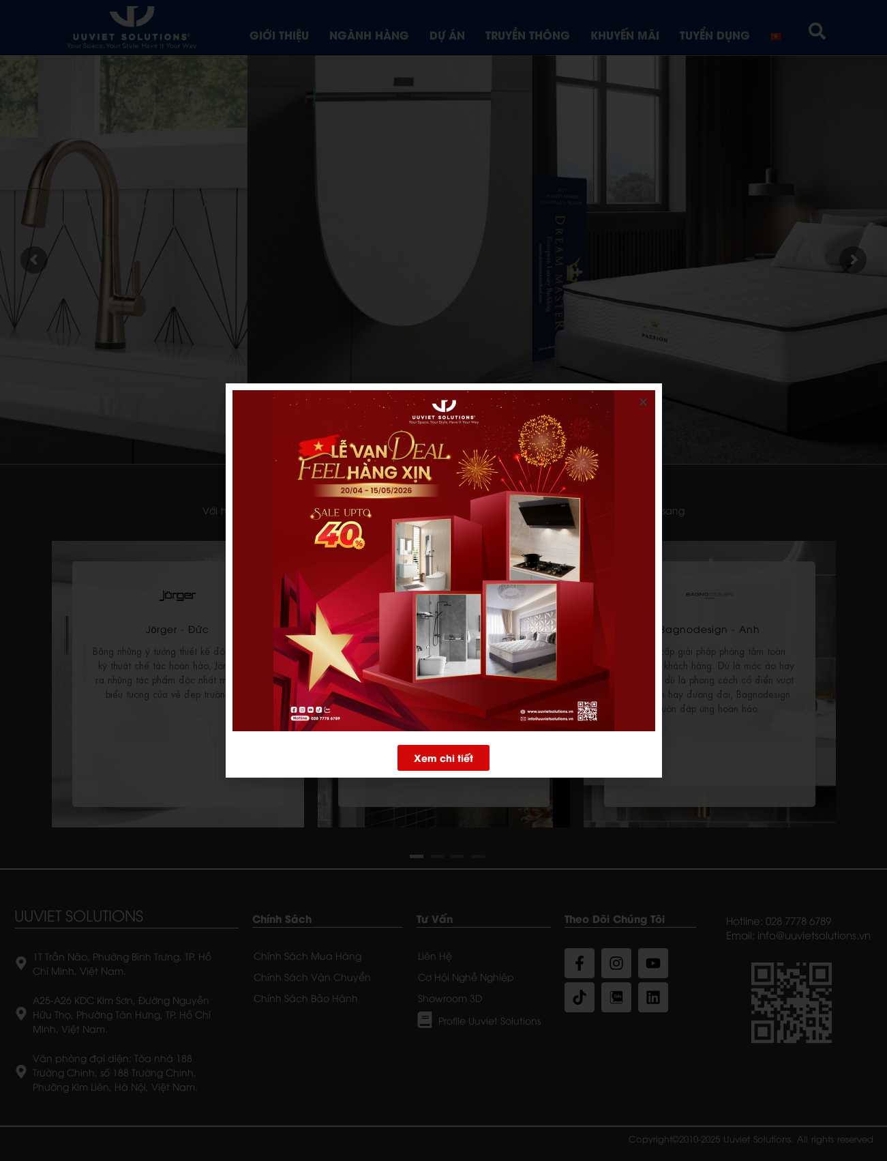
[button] (443, 757)
